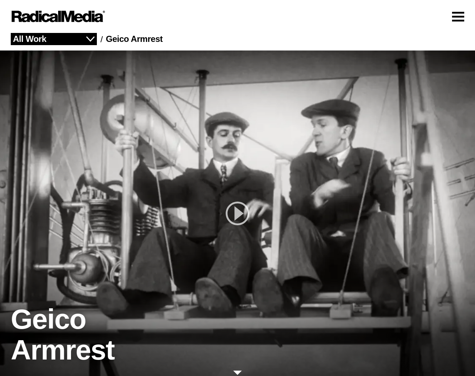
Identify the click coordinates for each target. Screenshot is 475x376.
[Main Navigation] (237, 16)
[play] (237, 213)
